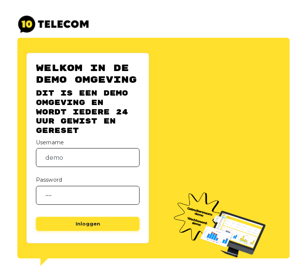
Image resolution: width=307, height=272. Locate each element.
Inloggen (88, 224)
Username (50, 142)
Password (49, 179)
